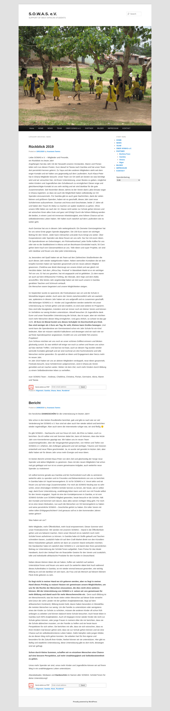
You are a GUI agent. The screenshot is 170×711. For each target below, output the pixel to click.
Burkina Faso (124, 154)
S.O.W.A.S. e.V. (43, 14)
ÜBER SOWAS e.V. (73, 128)
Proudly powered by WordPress (85, 702)
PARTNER (89, 128)
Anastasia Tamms (53, 151)
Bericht (35, 403)
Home (31, 128)
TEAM (59, 128)
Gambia (47, 391)
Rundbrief (65, 391)
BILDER (100, 128)
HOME (40, 128)
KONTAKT (126, 128)
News (59, 391)
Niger (121, 162)
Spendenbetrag (123, 177)
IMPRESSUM (113, 128)
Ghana (53, 391)
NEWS (50, 128)
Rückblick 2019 (41, 147)
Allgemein (39, 391)
